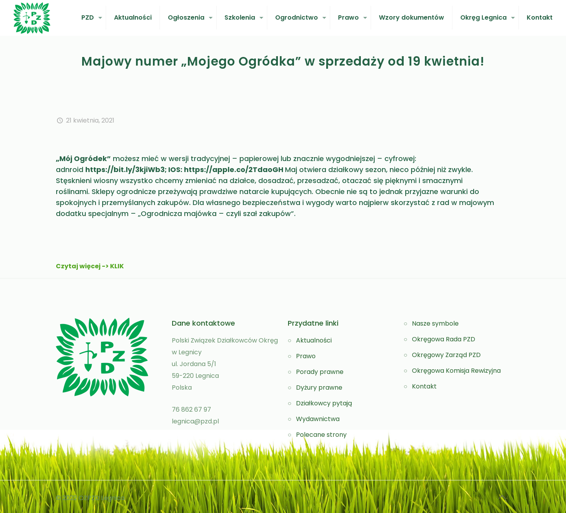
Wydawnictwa (318, 418)
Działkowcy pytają (324, 403)
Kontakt (424, 386)
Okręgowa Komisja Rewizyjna (456, 370)
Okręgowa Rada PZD (443, 339)
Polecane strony (321, 434)
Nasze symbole (435, 323)
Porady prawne (320, 371)
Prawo (306, 356)
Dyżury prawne (319, 387)
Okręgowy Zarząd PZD (446, 354)
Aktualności (314, 340)
